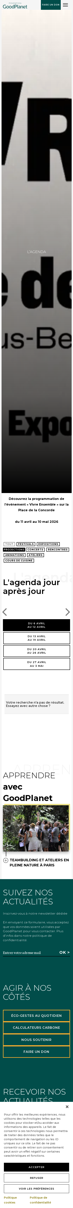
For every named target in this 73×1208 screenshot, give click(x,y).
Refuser (36, 1177)
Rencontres (58, 549)
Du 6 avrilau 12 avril (36, 625)
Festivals (26, 544)
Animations (14, 555)
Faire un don (51, 5)
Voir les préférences (36, 1188)
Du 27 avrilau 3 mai (36, 664)
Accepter (36, 1167)
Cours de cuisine (19, 560)
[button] (67, 1107)
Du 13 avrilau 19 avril (37, 638)
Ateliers (35, 555)
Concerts (35, 549)
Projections (14, 549)
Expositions (48, 544)
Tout (9, 544)
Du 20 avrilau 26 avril (36, 651)
